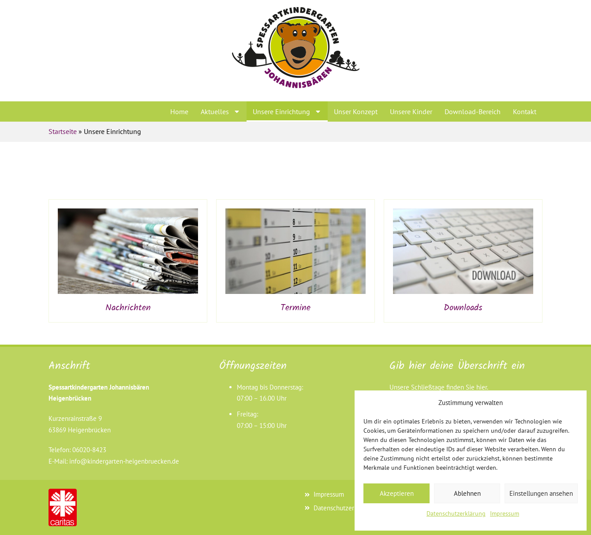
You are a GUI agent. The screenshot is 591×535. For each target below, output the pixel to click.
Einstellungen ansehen (541, 493)
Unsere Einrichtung (287, 111)
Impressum (504, 513)
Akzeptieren (397, 493)
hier (481, 387)
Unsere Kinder (411, 111)
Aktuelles (220, 111)
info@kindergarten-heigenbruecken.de (124, 461)
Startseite (63, 131)
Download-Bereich (473, 111)
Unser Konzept (356, 111)
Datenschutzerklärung (456, 513)
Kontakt (524, 111)
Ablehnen (467, 493)
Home (179, 111)
